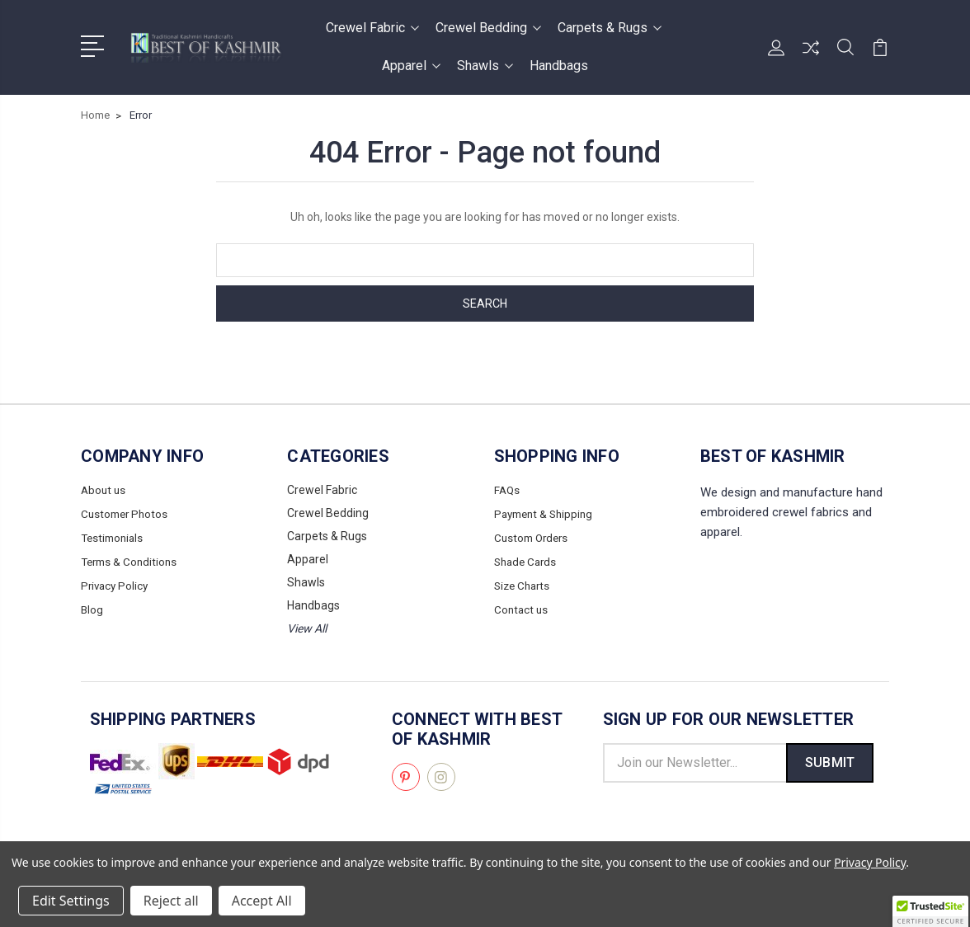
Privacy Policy (116, 582)
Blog (92, 605)
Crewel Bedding (488, 27)
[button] (930, 911)
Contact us (522, 605)
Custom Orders (533, 536)
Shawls (485, 65)
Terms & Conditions (131, 559)
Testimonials (114, 536)
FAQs (507, 489)
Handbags (559, 65)
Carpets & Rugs (610, 27)
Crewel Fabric (372, 27)
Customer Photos (126, 513)
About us (104, 489)
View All (307, 628)
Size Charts (524, 582)
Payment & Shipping (547, 513)
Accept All (262, 901)
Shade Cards (527, 559)
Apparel (411, 65)
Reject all (171, 901)
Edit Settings (71, 901)
